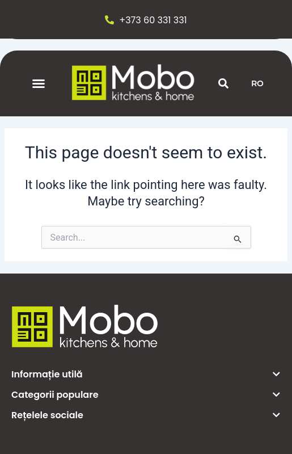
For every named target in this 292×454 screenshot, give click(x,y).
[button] (38, 83)
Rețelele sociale (47, 415)
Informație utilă (47, 374)
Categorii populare (55, 394)
